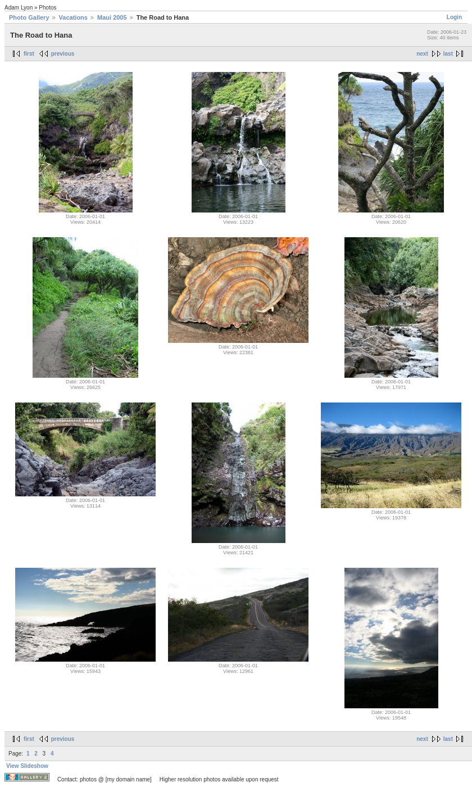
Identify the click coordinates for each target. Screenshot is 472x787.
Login (454, 17)
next (422, 54)
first (29, 54)
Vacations (73, 17)
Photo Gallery (29, 17)
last (448, 54)
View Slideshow (27, 766)
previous (63, 54)
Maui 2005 (112, 17)
